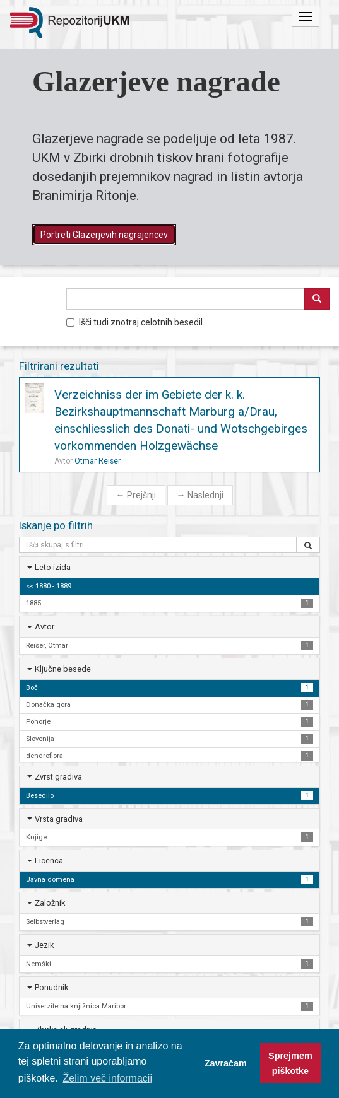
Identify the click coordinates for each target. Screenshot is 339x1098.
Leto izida (53, 567)
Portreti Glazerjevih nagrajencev (104, 235)
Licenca (49, 860)
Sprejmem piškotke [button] (290, 1063)
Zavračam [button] (226, 1063)
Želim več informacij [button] (107, 1078)
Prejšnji (136, 495)
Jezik (44, 945)
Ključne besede (63, 669)
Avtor (44, 626)
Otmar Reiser (97, 461)
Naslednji (200, 495)
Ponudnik (51, 987)
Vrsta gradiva (59, 819)
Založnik (50, 903)
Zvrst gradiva (58, 776)
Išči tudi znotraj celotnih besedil (134, 322)
